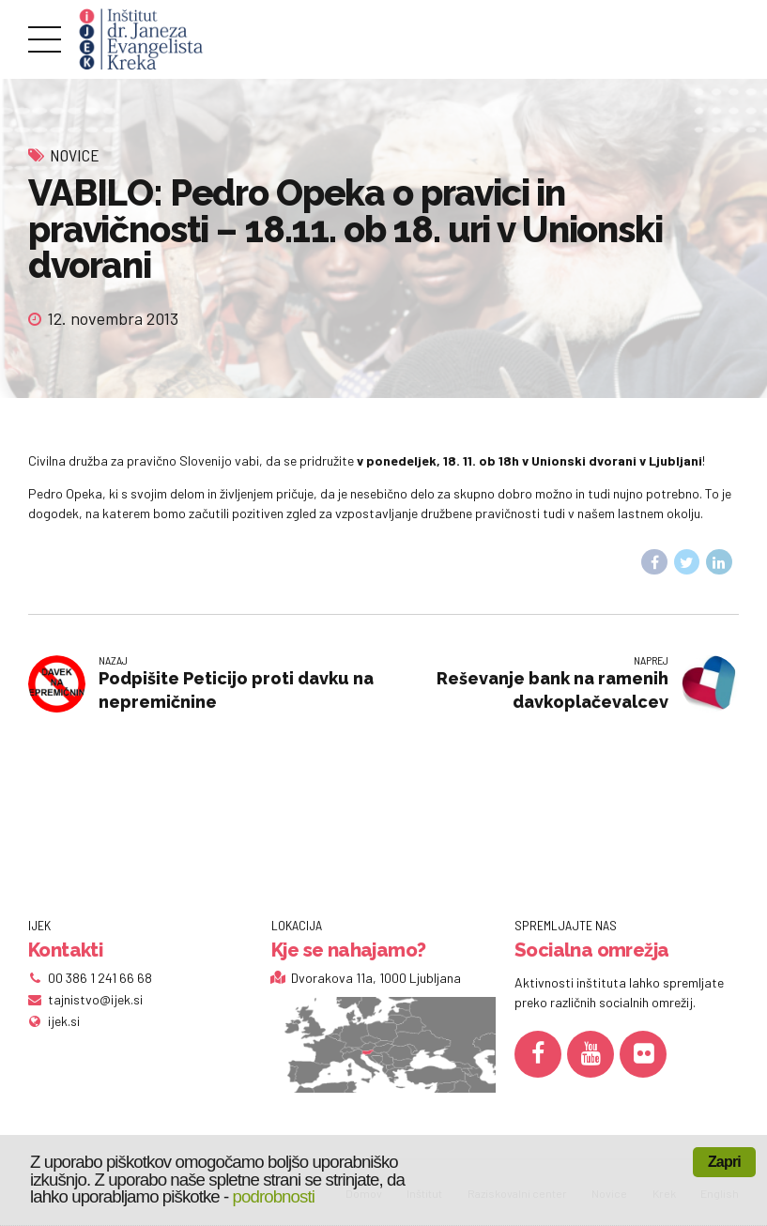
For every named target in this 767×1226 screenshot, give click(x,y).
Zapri (724, 1162)
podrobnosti (273, 1196)
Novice (75, 155)
